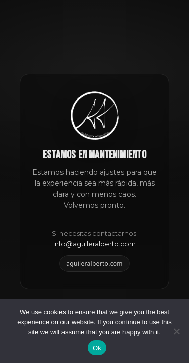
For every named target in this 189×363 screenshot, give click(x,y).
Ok (97, 348)
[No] (176, 331)
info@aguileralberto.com (94, 243)
